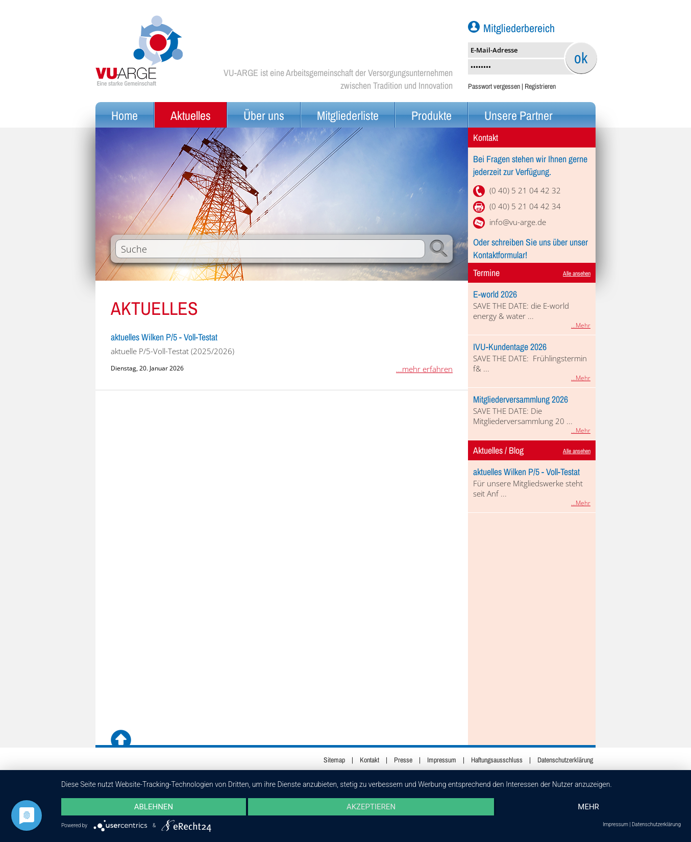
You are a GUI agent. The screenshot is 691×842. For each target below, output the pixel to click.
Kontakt (369, 759)
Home (124, 115)
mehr (588, 806)
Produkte (431, 115)
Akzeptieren (371, 806)
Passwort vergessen (494, 86)
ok (580, 57)
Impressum (441, 759)
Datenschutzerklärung (565, 759)
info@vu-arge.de (517, 222)
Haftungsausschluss (497, 759)
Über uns (263, 115)
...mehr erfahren (424, 369)
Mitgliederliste (348, 115)
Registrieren (540, 86)
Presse (403, 759)
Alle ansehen (576, 273)
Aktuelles (190, 115)
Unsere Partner (518, 115)
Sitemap (334, 759)
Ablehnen (153, 806)
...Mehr (580, 325)
